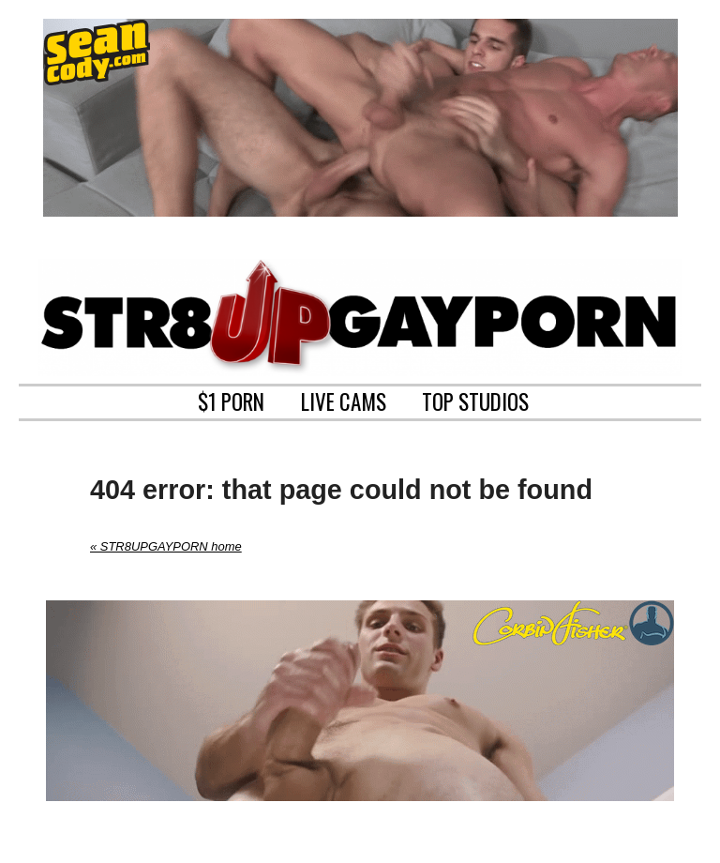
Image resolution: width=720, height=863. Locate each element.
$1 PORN (231, 399)
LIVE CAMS (343, 399)
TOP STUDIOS (475, 399)
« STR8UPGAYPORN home (166, 546)
